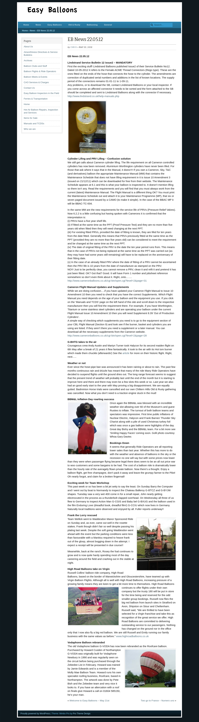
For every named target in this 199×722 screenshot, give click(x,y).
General (108, 25)
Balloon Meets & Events (35, 77)
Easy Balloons (55, 25)
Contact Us (29, 88)
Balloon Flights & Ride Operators (40, 71)
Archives (28, 60)
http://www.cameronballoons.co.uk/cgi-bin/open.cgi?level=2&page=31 (107, 280)
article (126, 353)
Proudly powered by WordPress (35, 713)
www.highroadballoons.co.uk (132, 636)
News (38, 25)
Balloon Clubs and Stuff (35, 66)
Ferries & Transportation (35, 98)
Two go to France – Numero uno (157, 700)
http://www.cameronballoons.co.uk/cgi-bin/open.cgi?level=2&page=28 (107, 335)
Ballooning (92, 25)
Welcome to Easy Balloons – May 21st (89, 700)
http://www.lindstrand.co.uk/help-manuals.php (93, 96)
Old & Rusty (74, 25)
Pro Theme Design (81, 713)
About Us (28, 46)
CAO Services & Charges (36, 82)
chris (73, 47)
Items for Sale (30, 118)
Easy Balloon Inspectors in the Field (41, 93)
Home (26, 25)
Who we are (30, 129)
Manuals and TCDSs (34, 123)
